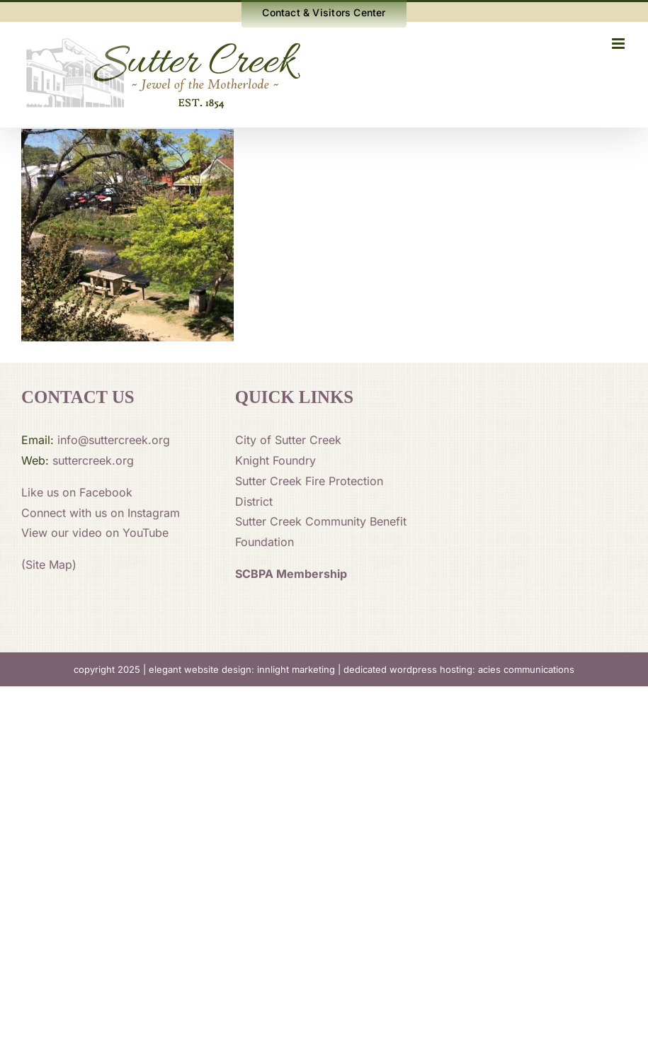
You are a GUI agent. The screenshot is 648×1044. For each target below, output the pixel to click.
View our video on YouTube (95, 533)
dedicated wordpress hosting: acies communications (458, 669)
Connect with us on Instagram (100, 513)
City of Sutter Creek (288, 440)
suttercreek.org (93, 460)
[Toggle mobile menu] (619, 43)
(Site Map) (48, 564)
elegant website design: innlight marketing (242, 669)
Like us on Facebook (76, 492)
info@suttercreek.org (113, 440)
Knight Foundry (275, 460)
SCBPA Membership (291, 574)
